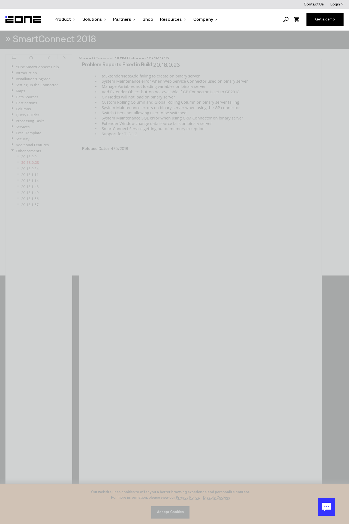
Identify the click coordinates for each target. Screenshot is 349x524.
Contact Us (314, 4)
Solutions (94, 19)
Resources (173, 19)
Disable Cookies (216, 497)
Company (205, 19)
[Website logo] (23, 19)
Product (65, 19)
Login (337, 4)
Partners (124, 19)
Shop (148, 19)
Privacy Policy (187, 497)
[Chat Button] (326, 507)
